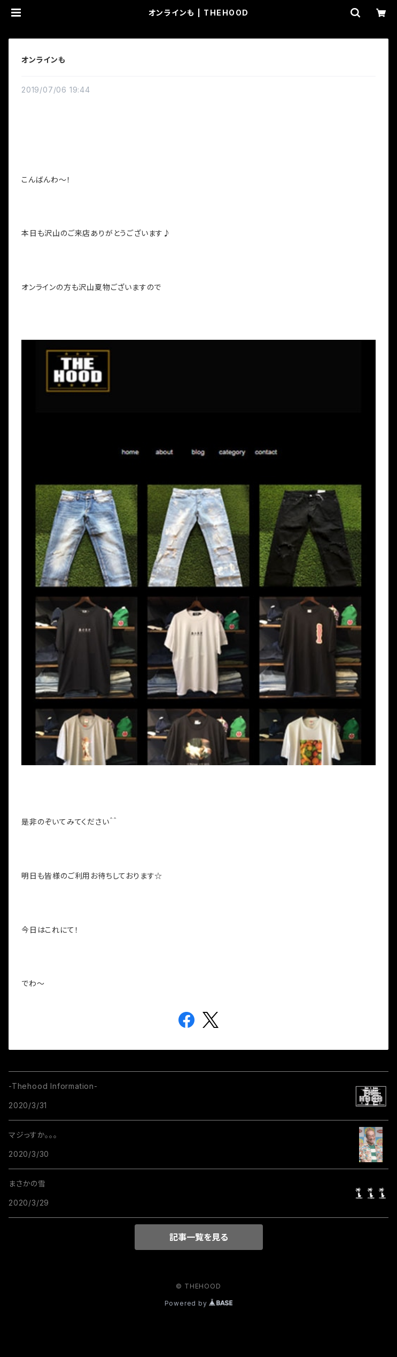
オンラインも (43, 59)
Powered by (199, 1303)
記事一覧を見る (198, 1237)
